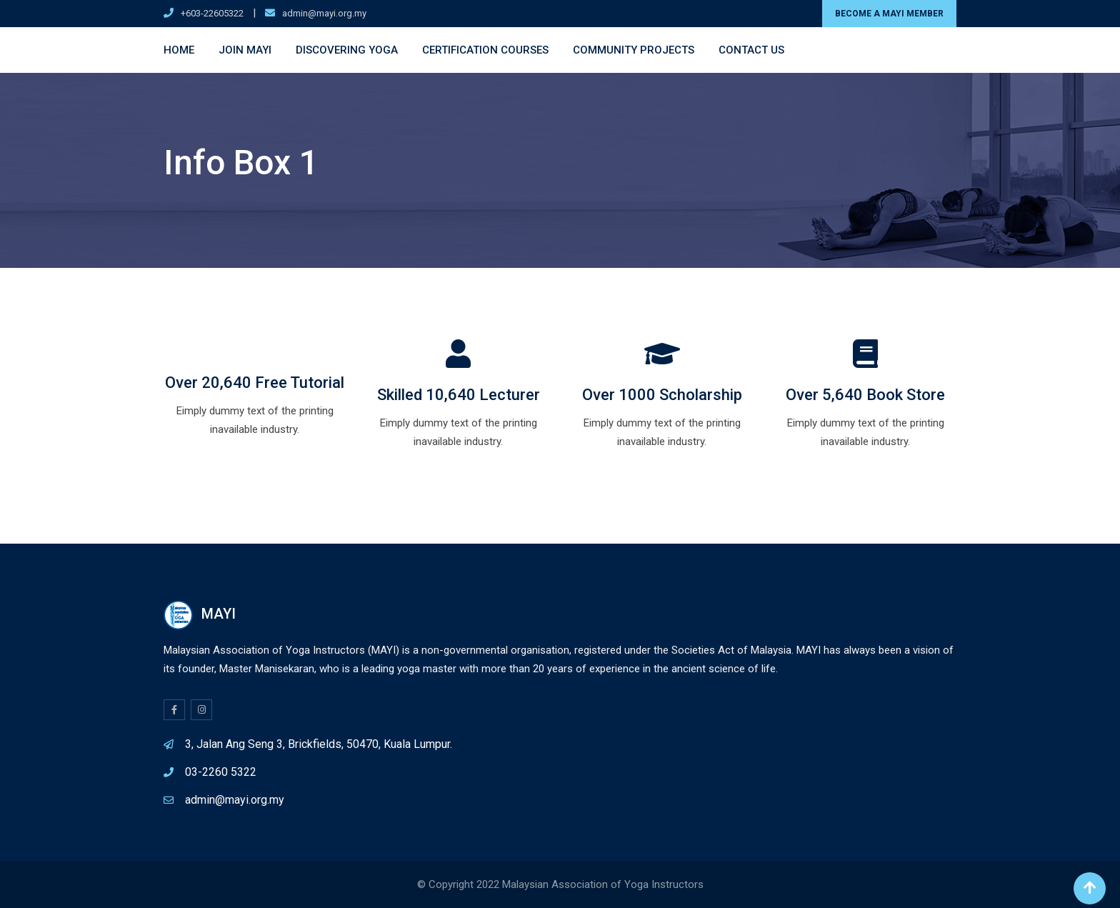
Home (179, 50)
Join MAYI (245, 50)
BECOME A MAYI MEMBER (889, 14)
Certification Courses (485, 50)
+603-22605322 (212, 13)
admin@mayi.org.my (324, 13)
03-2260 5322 (220, 772)
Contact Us (751, 50)
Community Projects (633, 50)
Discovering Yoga (347, 50)
